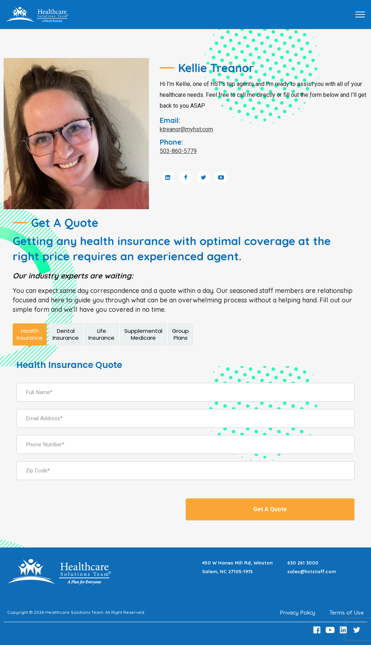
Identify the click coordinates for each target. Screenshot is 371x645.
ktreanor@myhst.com (186, 129)
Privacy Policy (296, 612)
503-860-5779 (178, 151)
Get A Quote (270, 509)
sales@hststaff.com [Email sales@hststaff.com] (311, 571)
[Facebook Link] (318, 630)
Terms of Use (346, 612)
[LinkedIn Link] (344, 630)
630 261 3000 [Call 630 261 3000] (302, 563)
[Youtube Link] (331, 630)
